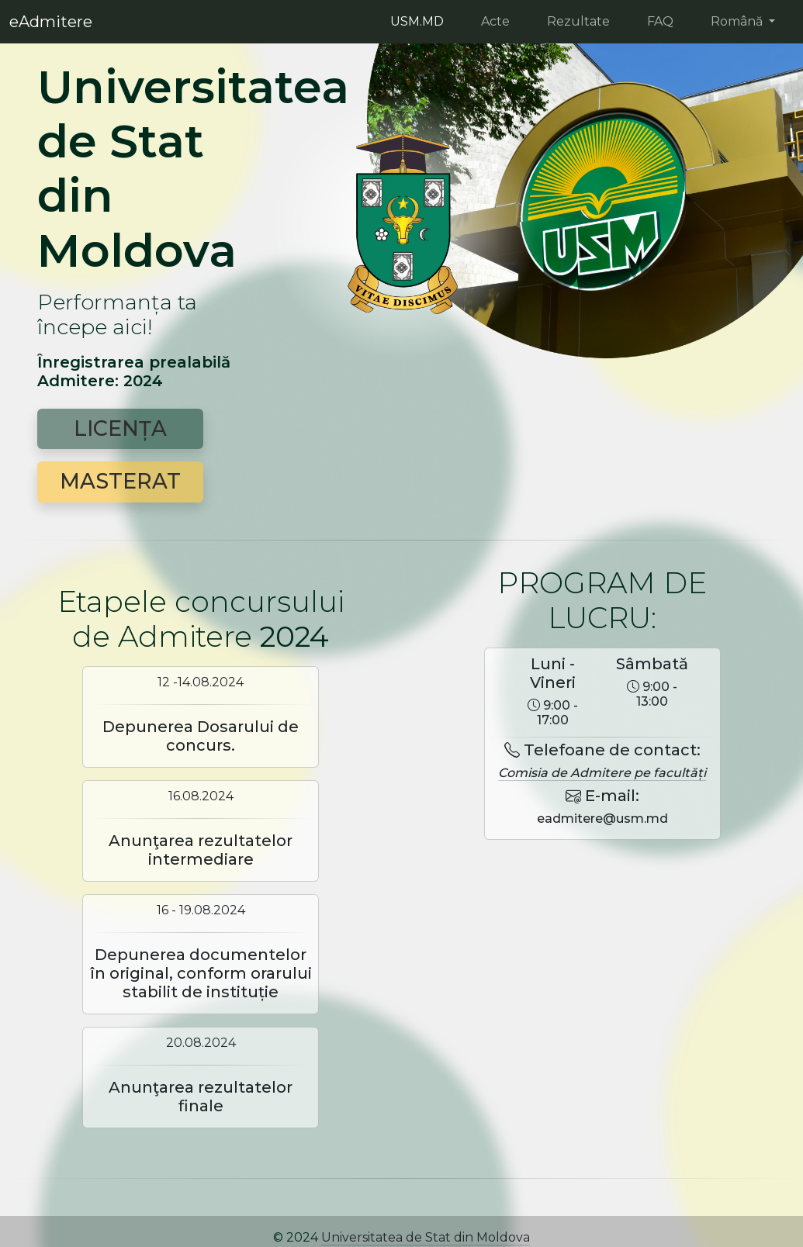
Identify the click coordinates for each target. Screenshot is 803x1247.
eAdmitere (50, 21)
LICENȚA (120, 428)
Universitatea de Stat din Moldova (425, 1237)
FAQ (660, 21)
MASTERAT (120, 481)
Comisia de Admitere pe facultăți (602, 772)
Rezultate (578, 21)
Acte (495, 21)
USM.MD (417, 21)
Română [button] (738, 21)
